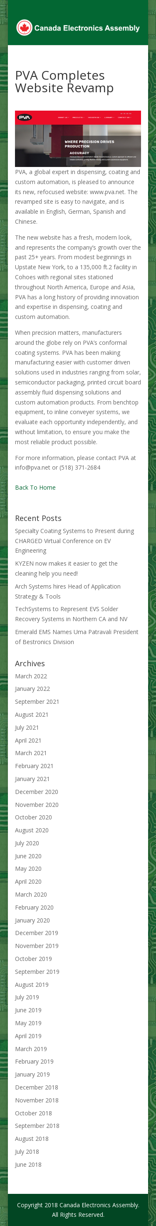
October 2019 (33, 959)
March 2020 (31, 894)
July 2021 (27, 727)
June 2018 (28, 1164)
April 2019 (28, 1036)
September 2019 (37, 972)
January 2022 (32, 689)
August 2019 (32, 984)
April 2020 (28, 881)
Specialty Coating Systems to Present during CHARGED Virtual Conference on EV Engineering (74, 541)
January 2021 (32, 779)
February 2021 (34, 766)
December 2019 (36, 933)
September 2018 (37, 1126)
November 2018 (37, 1100)
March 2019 (31, 1049)
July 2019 (27, 997)
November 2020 (37, 805)
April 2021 (28, 740)
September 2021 (37, 701)
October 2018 (33, 1113)
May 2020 (28, 868)
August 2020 (32, 830)
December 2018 (36, 1087)
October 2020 (33, 817)
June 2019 (28, 1010)
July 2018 (27, 1151)
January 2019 (32, 1074)
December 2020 (36, 792)
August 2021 (32, 714)
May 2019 (28, 1023)
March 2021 (31, 753)
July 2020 (27, 843)
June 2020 (28, 856)
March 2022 (31, 676)
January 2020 (32, 920)
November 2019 (37, 946)
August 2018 (32, 1139)
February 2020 (34, 907)
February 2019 (34, 1061)
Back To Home (35, 487)
